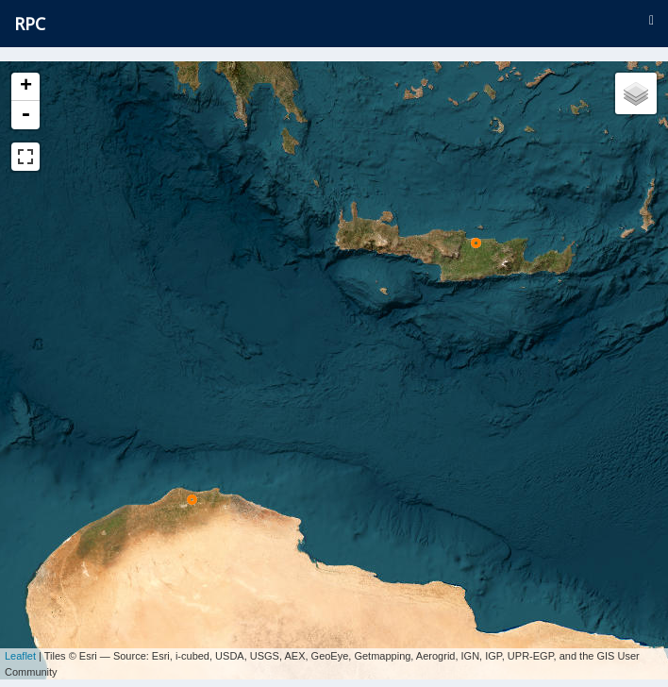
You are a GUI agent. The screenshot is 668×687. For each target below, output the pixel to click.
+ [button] (26, 87)
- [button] (25, 115)
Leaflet (20, 649)
